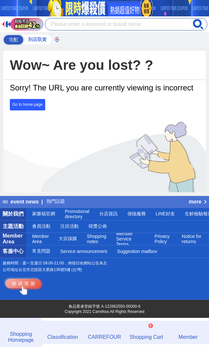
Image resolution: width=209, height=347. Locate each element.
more (197, 201)
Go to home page (27, 104)
